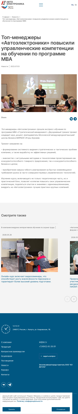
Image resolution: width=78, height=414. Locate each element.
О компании (6, 342)
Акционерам (6, 356)
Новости (15, 17)
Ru (72, 5)
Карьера (5, 370)
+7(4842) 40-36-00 (47, 346)
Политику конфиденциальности (29, 401)
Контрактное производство (13, 351)
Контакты (5, 374)
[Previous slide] (67, 299)
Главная (5, 17)
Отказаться (61, 409)
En (76, 5)
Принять (11, 409)
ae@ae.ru (43, 342)
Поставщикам (7, 361)
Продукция (6, 347)
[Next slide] (74, 299)
